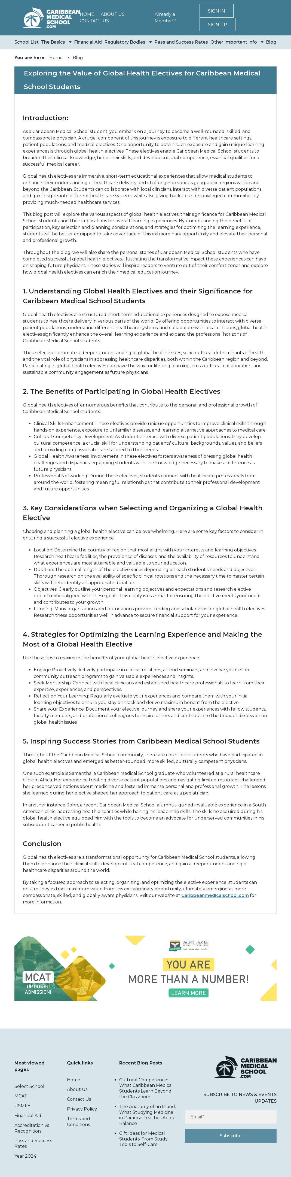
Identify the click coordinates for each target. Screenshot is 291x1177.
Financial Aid (88, 42)
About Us (113, 14)
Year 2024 (25, 1156)
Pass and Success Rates (181, 42)
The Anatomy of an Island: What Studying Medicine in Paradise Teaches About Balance (147, 1115)
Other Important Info (233, 42)
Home (87, 14)
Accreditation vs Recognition (31, 1128)
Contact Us (94, 20)
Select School (29, 1086)
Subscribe (230, 1135)
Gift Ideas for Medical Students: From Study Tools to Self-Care (143, 1139)
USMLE (22, 1105)
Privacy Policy (82, 1109)
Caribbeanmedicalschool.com (215, 895)
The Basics (53, 42)
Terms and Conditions (78, 1121)
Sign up (217, 24)
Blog (271, 42)
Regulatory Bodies (124, 42)
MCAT (20, 1096)
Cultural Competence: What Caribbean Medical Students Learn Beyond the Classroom (146, 1088)
